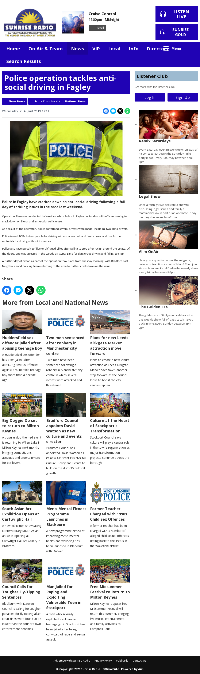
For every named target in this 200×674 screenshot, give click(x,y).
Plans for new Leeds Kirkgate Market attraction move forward (110, 333)
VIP (96, 48)
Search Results (23, 61)
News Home (17, 101)
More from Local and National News (60, 101)
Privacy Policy (103, 660)
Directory (158, 48)
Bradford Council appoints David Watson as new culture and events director (66, 418)
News (77, 48)
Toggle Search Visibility (191, 48)
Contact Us (139, 660)
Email (97, 27)
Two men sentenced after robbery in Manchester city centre (66, 333)
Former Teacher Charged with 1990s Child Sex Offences (110, 501)
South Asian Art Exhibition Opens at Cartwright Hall (22, 501)
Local (114, 48)
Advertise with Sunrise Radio (72, 660)
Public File (122, 660)
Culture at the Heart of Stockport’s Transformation (110, 413)
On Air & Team (45, 48)
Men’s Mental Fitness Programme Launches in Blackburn (66, 504)
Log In (149, 97)
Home (13, 48)
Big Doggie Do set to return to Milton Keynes (22, 413)
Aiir (140, 669)
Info (133, 48)
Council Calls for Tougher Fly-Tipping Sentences (22, 579)
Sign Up (183, 97)
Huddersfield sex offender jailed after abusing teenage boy (22, 330)
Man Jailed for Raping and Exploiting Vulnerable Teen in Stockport (66, 584)
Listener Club (152, 76)
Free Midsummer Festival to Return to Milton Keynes (110, 579)
